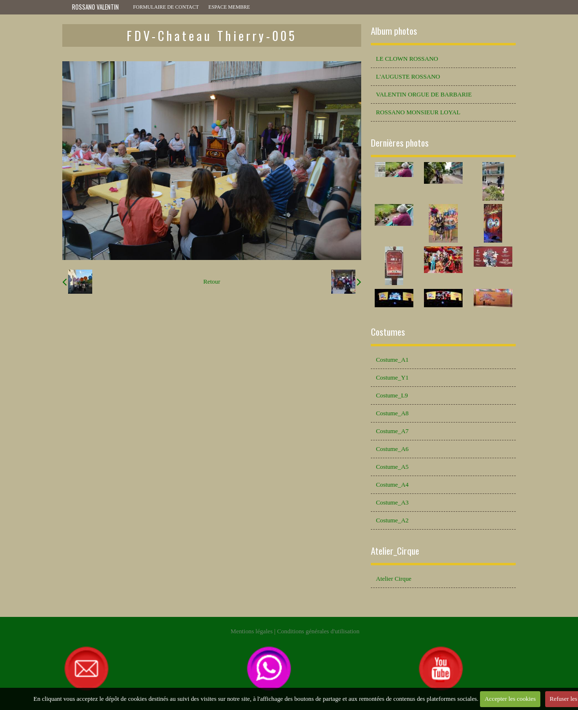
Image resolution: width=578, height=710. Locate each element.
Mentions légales (252, 631)
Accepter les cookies (510, 699)
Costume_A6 (392, 449)
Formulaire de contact (166, 7)
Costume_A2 (392, 520)
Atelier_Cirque (395, 551)
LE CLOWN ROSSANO (407, 58)
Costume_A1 (392, 359)
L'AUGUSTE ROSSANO (408, 76)
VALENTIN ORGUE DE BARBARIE (423, 94)
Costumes (388, 332)
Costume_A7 (392, 431)
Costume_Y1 (392, 377)
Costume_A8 (392, 413)
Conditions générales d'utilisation (318, 631)
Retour (211, 281)
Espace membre (229, 7)
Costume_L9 (392, 395)
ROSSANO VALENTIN (95, 7)
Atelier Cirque (393, 578)
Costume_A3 (392, 502)
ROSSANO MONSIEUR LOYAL (418, 112)
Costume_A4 (392, 484)
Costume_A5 (392, 467)
